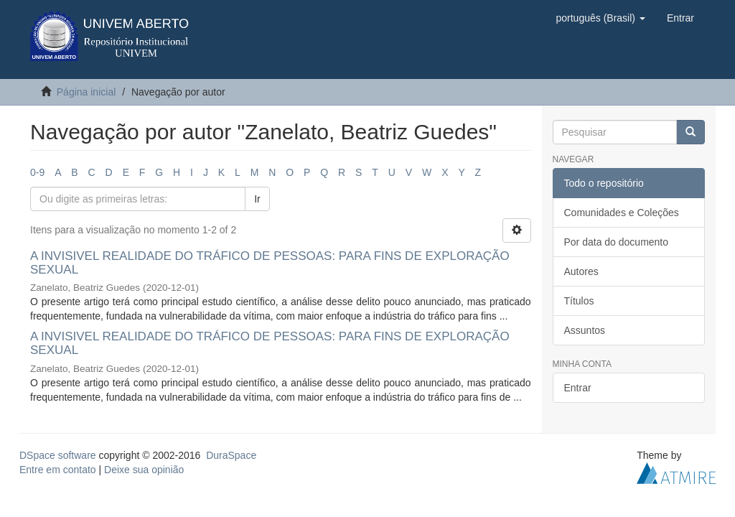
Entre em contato (57, 469)
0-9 (37, 172)
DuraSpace (231, 455)
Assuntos (585, 330)
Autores (581, 271)
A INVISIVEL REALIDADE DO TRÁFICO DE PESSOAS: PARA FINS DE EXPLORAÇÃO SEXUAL (270, 262)
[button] (600, 18)
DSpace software (57, 455)
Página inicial (86, 92)
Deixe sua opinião (144, 469)
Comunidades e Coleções (621, 212)
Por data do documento (616, 242)
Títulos (579, 301)
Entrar (577, 387)
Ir (257, 199)
